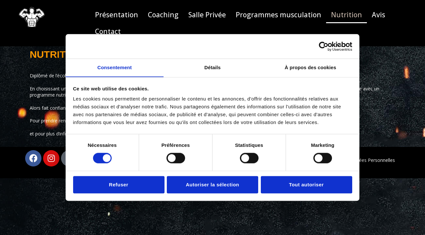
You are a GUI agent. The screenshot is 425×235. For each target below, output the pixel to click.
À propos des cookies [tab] (310, 67)
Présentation (116, 14)
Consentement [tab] (114, 67)
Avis (378, 14)
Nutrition (346, 14)
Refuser (118, 185)
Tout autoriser (306, 185)
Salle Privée (207, 14)
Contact (108, 31)
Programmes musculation (278, 14)
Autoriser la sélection (212, 185)
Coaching (163, 14)
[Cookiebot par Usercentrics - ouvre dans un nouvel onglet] (323, 46)
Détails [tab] (212, 67)
